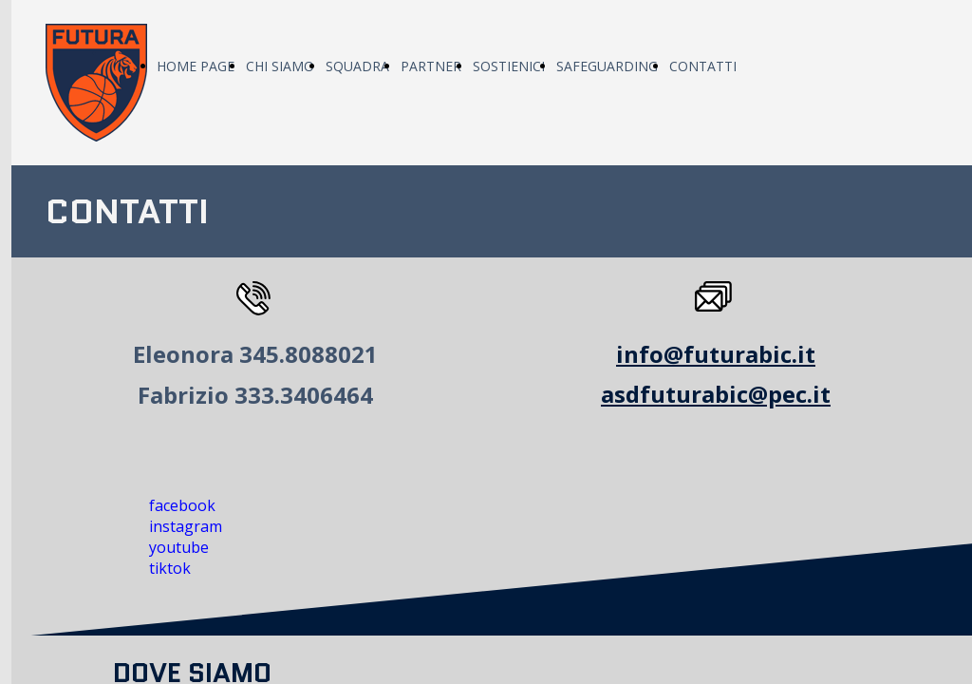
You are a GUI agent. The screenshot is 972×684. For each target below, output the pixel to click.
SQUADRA (357, 66)
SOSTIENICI (509, 66)
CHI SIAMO (280, 66)
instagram (185, 526)
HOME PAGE (195, 66)
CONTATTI (703, 66)
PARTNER (431, 66)
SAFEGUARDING (607, 66)
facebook (182, 505)
